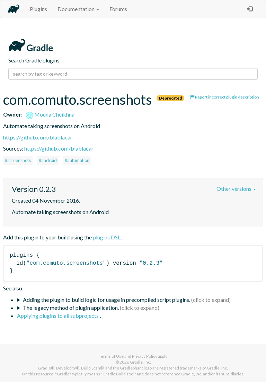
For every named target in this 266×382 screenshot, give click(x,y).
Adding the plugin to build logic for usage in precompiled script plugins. (106, 299)
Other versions (236, 188)
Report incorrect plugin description (224, 97)
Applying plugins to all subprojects (58, 315)
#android (48, 160)
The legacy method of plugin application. (71, 307)
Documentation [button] (78, 9)
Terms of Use (111, 356)
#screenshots (18, 160)
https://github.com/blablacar (37, 137)
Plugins (38, 9)
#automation (77, 160)
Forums (118, 9)
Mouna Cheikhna (50, 114)
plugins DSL (107, 237)
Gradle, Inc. (140, 362)
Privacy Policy (144, 356)
